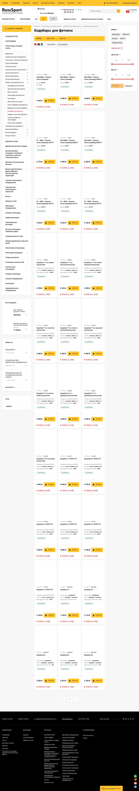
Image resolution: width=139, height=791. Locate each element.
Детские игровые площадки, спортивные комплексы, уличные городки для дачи (51, 754)
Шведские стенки (49, 744)
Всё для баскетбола (12, 76)
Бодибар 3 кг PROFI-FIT (92, 459)
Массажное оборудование (70, 735)
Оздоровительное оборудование (67, 779)
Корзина (25, 735)
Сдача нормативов (11, 63)
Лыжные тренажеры (68, 770)
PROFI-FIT (126, 34)
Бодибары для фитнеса (15, 111)
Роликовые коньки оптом (70, 765)
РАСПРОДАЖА (48, 737)
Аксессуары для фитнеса (16, 95)
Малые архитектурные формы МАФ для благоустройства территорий (51, 766)
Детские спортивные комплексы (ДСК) (68, 746)
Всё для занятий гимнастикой (15, 70)
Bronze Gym (116, 34)
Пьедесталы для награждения (15, 57)
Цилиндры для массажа (16, 85)
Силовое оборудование (69, 773)
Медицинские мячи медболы (17, 108)
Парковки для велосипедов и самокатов (52, 776)
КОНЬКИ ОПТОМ (49, 735)
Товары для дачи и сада (69, 750)
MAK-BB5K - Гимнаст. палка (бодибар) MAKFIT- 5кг (93, 79)
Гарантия (26, 3)
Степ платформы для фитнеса (17, 105)
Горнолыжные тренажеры (70, 757)
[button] (111, 788)
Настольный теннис (12, 73)
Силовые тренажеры (68, 737)
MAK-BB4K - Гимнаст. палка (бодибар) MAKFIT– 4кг (67, 79)
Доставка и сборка (48, 3)
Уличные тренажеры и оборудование (51, 772)
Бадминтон (9, 53)
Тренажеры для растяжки (70, 743)
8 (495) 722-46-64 (67, 10)
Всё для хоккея (10, 135)
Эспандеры (11, 98)
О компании (15, 3)
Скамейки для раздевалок (14, 126)
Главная (5, 3)
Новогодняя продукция (69, 760)
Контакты (71, 3)
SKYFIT (122, 38)
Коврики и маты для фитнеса (17, 114)
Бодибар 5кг (88, 655)
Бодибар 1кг (64, 589)
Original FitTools (117, 43)
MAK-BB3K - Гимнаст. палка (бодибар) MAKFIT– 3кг (44, 79)
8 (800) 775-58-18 (67, 12)
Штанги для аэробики (15, 123)
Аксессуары (66, 776)
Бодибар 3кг (41, 655)
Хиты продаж (62, 44)
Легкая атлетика (10, 66)
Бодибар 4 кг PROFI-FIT (44, 524)
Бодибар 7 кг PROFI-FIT (44, 589)
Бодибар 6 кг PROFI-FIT (92, 524)
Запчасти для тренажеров (70, 768)
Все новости (10, 387)
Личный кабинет (28, 737)
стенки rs (9, 406)
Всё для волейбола (11, 129)
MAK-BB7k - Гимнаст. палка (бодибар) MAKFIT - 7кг (93, 142)
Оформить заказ (28, 740)
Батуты (46, 780)
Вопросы (61, 3)
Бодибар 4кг (64, 655)
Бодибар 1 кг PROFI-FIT (68, 459)
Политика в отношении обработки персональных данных (10, 752)
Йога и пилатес (13, 92)
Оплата (35, 3)
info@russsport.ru (67, 719)
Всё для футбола (10, 132)
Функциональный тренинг (16, 89)
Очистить (128, 86)
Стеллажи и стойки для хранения (16, 60)
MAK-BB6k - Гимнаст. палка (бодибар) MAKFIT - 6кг (69, 142)
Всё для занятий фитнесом (14, 82)
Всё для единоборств (12, 79)
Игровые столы (49, 782)
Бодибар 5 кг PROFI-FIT (68, 524)
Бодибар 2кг (88, 589)
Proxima (114, 38)
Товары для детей (67, 762)
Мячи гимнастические (15, 101)
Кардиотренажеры (68, 740)
